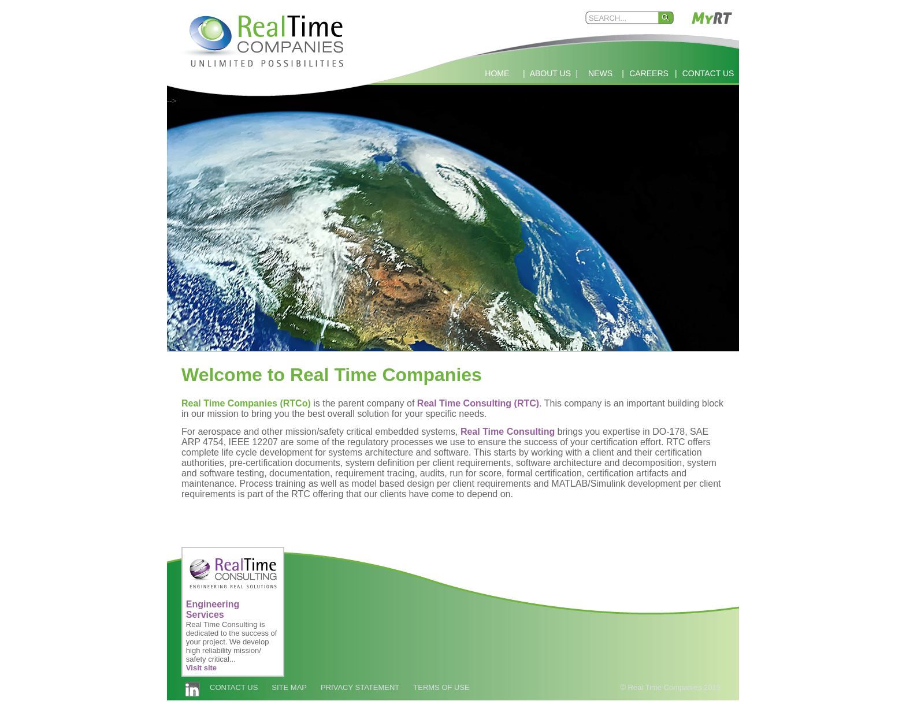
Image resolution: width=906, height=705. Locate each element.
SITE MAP (289, 687)
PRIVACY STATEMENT (360, 687)
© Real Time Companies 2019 (670, 687)
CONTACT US (234, 687)
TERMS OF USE (441, 687)
